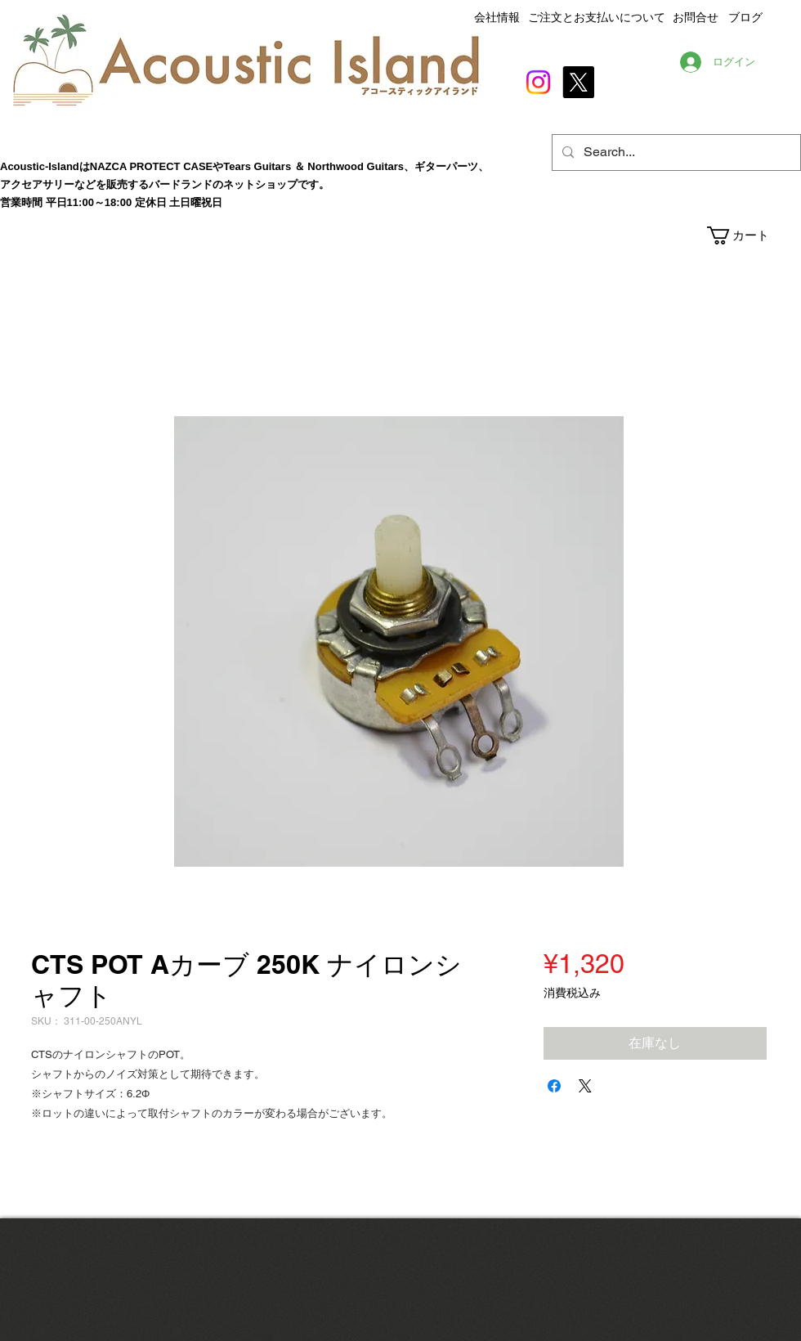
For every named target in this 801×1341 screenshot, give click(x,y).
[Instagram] (538, 82)
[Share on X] (585, 1086)
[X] (578, 82)
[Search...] (675, 152)
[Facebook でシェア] (554, 1086)
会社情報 (497, 17)
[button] (753, 235)
